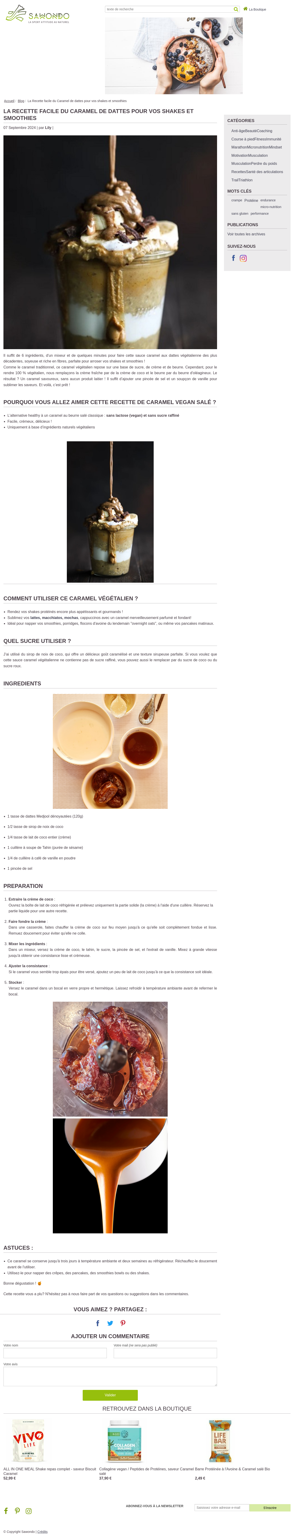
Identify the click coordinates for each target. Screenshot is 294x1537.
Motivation (240, 155)
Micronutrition (258, 147)
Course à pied (243, 139)
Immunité (273, 139)
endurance (268, 200)
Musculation (258, 155)
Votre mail (135, 1345)
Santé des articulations (264, 172)
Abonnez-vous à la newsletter (154, 1506)
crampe (237, 200)
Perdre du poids (264, 163)
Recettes (239, 172)
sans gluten (240, 213)
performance (260, 213)
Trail (235, 180)
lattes (35, 618)
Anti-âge (238, 131)
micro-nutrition (270, 207)
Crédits (42, 1532)
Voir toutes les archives (246, 234)
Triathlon (245, 180)
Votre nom (10, 1345)
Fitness (260, 139)
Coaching (264, 131)
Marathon (239, 147)
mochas (71, 618)
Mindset (275, 147)
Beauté (251, 131)
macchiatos (52, 618)
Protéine (251, 200)
